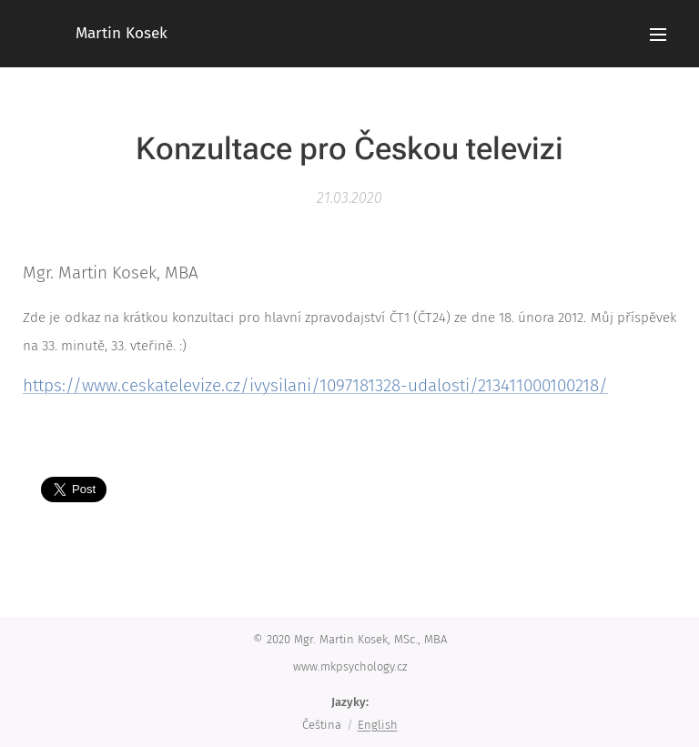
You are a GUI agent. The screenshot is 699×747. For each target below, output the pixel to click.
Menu (658, 34)
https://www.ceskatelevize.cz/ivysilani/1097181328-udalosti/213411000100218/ (315, 385)
